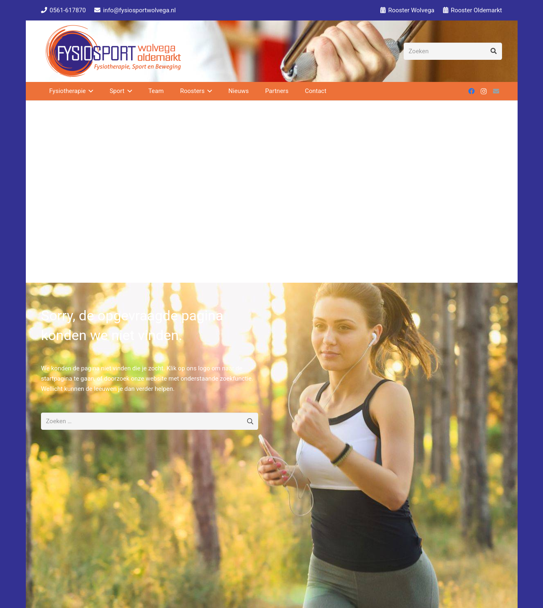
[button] (89, 91)
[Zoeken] (453, 51)
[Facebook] (471, 91)
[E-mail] (496, 91)
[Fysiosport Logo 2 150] (113, 51)
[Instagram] (483, 91)
